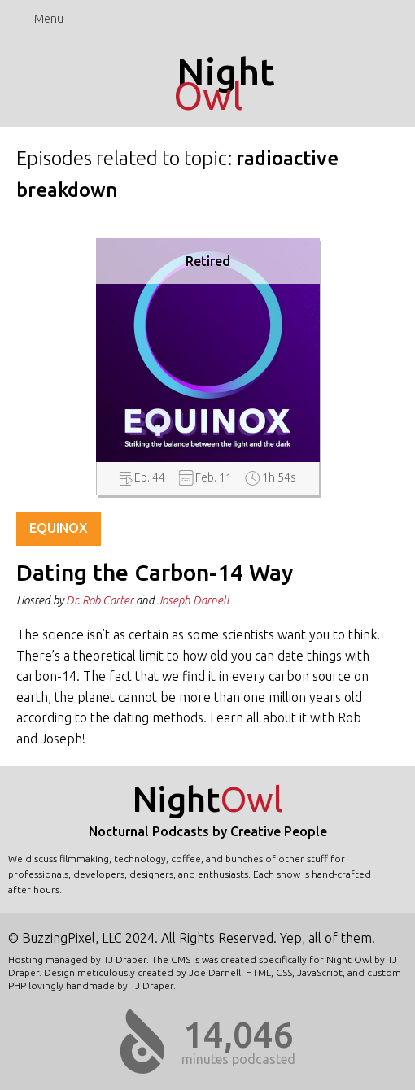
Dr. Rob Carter (99, 600)
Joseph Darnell (193, 600)
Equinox (58, 528)
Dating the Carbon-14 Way (155, 572)
